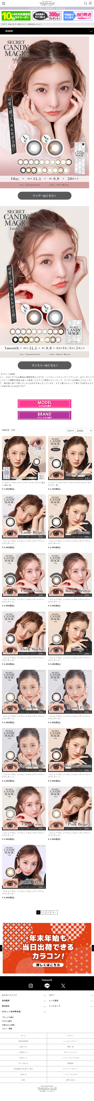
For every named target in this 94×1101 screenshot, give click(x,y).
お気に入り (23, 1046)
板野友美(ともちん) (34, 24)
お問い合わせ (70, 1080)
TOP (3, 24)
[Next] (54, 912)
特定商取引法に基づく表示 (23, 1069)
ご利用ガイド (23, 1052)
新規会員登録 (23, 1041)
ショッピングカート (70, 1041)
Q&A (23, 1080)
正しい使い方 (23, 1063)
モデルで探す (7, 1021)
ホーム (23, 1035)
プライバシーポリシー (70, 1069)
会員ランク (23, 1058)
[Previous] (3, 948)
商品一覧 (11, 24)
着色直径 (5, 1006)
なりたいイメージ (9, 995)
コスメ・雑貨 (7, 1029)
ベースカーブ (54, 1006)
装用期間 (5, 1001)
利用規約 (70, 1063)
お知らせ (23, 1074)
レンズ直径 (53, 1001)
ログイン (70, 1035)
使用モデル (21, 24)
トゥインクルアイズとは (70, 1058)
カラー (52, 995)
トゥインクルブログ (70, 1074)
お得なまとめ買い (8, 1025)
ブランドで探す (8, 1017)
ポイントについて (70, 1052)
